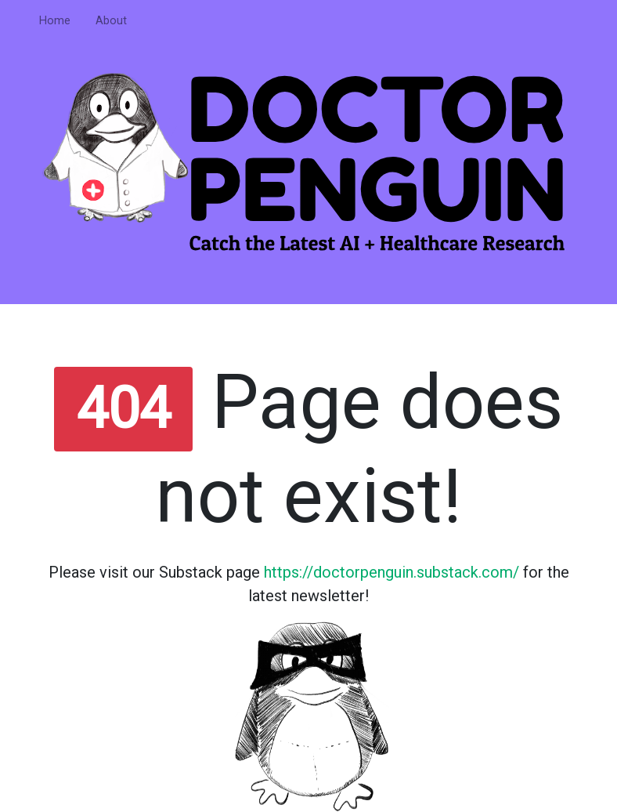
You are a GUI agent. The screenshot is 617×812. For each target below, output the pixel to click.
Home (54, 20)
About (111, 20)
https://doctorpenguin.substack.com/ (391, 572)
